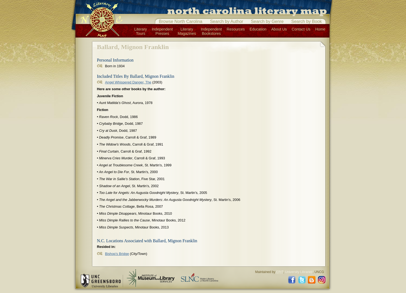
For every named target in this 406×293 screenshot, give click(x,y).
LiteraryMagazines (187, 31)
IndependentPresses (162, 31)
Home (320, 29)
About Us (279, 29)
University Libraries (298, 272)
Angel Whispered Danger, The (128, 82)
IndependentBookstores (211, 31)
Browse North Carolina (180, 21)
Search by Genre (267, 21)
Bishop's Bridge (117, 254)
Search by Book (306, 21)
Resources (236, 29)
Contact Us (301, 29)
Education (257, 29)
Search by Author (226, 21)
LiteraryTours (140, 31)
